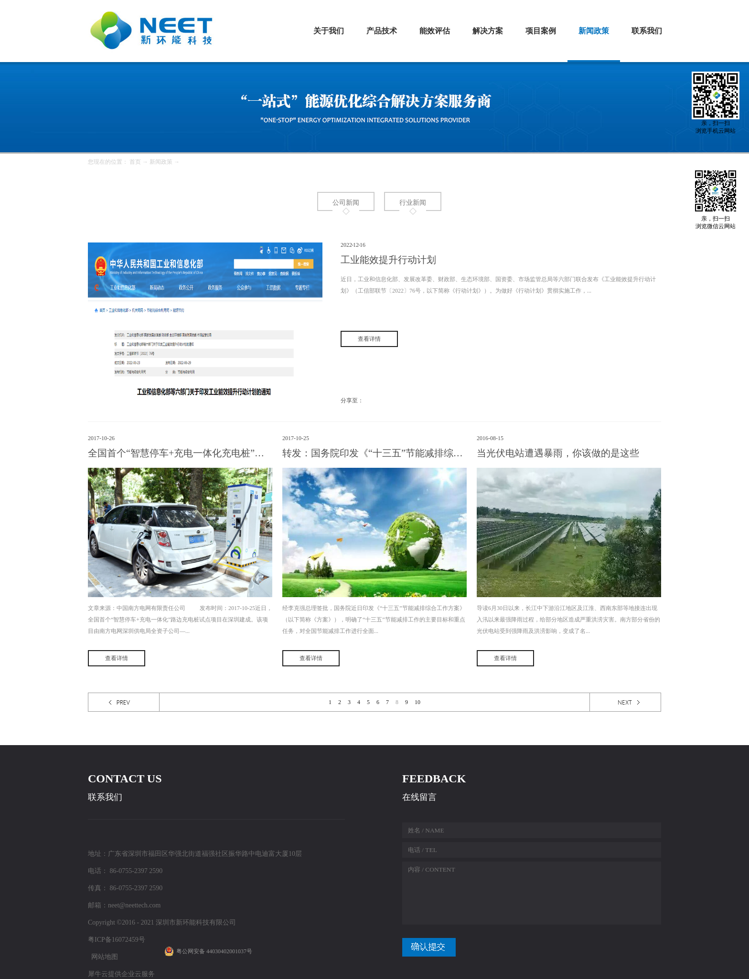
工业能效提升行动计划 (388, 259)
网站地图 (103, 956)
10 (417, 702)
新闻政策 (161, 161)
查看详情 (116, 658)
